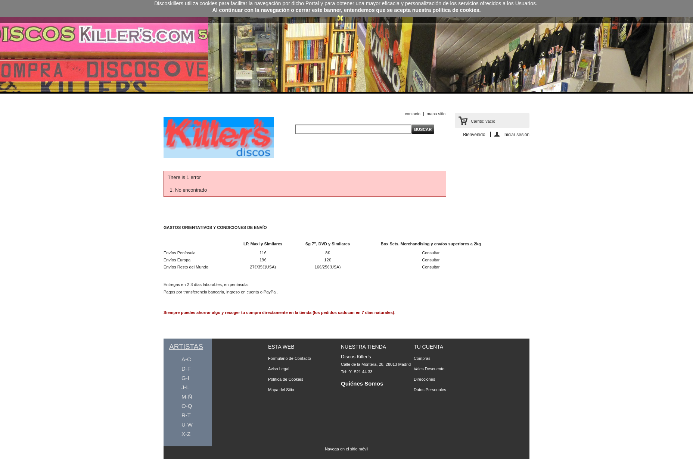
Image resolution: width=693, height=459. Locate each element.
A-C (186, 359)
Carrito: (483, 121)
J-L (185, 387)
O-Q (186, 406)
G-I (185, 378)
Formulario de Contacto (289, 358)
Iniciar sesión (516, 134)
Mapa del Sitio (281, 389)
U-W (187, 424)
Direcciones (424, 379)
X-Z (185, 434)
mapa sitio (436, 113)
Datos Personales (430, 389)
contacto (412, 113)
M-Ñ (186, 396)
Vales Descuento (429, 369)
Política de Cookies (285, 379)
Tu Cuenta (428, 347)
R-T (186, 415)
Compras (422, 358)
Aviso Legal (278, 369)
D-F (186, 368)
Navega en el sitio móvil (346, 449)
